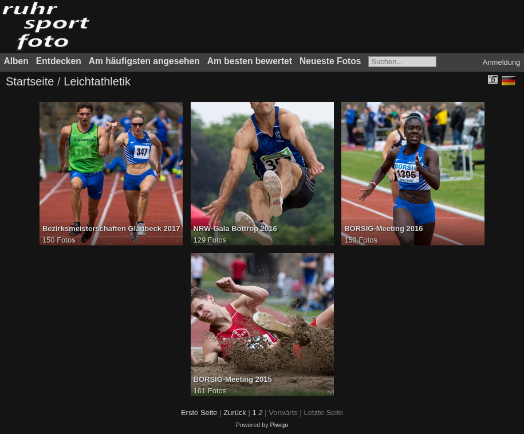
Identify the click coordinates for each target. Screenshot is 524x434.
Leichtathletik (97, 81)
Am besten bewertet (249, 61)
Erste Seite (199, 412)
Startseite (30, 81)
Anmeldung (502, 62)
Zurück (234, 412)
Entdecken (58, 61)
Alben (16, 61)
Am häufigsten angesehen (144, 61)
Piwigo (279, 424)
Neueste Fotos (330, 61)
